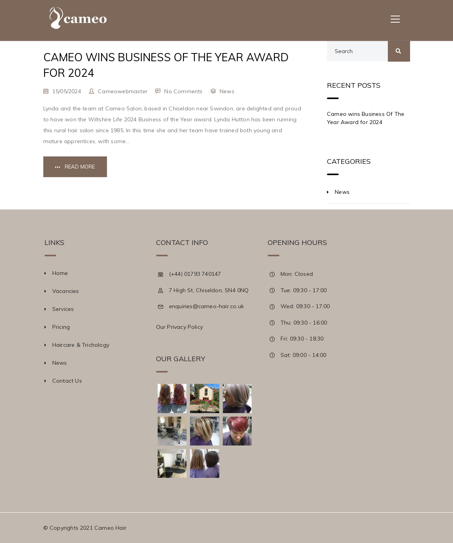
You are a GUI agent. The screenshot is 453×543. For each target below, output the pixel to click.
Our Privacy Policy (179, 326)
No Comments (183, 91)
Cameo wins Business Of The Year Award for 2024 (365, 118)
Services (63, 308)
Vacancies (65, 291)
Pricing (61, 326)
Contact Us (67, 380)
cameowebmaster (122, 91)
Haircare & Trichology (80, 344)
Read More (80, 166)
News (227, 91)
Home (60, 273)
